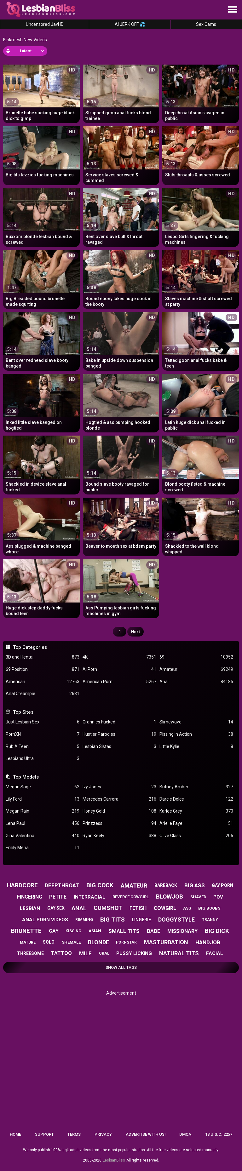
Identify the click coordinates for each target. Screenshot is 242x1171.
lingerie (141, 919)
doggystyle (176, 919)
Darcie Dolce (196, 799)
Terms (74, 1134)
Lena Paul (42, 823)
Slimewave (196, 722)
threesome (30, 953)
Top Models (26, 777)
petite (57, 897)
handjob (207, 942)
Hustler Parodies (119, 734)
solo (49, 942)
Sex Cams (206, 24)
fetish (138, 908)
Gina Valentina (42, 835)
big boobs (209, 908)
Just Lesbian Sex (42, 722)
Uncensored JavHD (45, 24)
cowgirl (165, 908)
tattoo (61, 953)
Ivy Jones (119, 787)
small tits (124, 931)
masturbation (166, 942)
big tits (112, 919)
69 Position (42, 669)
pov (218, 897)
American (42, 681)
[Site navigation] (232, 10)
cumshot (108, 907)
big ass (194, 885)
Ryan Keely (119, 835)
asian (95, 930)
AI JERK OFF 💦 (130, 24)
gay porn (222, 885)
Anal (196, 681)
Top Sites (23, 712)
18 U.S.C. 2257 (218, 1134)
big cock (99, 885)
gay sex (56, 908)
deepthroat (62, 885)
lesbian (30, 908)
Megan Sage (42, 787)
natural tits (179, 953)
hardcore (22, 885)
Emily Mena (42, 847)
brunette (26, 930)
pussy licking (134, 953)
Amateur (196, 669)
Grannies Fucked (119, 722)
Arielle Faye (196, 823)
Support (44, 1134)
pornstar (126, 942)
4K (119, 657)
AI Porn (119, 669)
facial (214, 953)
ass (187, 908)
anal (79, 908)
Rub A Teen (42, 746)
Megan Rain (42, 811)
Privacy (103, 1134)
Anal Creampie (42, 693)
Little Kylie (196, 746)
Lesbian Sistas (119, 746)
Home (15, 1134)
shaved (198, 896)
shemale (71, 942)
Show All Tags (121, 967)
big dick (217, 930)
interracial (89, 897)
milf (85, 953)
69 (196, 657)
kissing (73, 931)
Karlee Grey (196, 811)
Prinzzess (119, 823)
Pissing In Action (196, 734)
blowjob (169, 896)
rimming (84, 919)
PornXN (42, 734)
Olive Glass (196, 835)
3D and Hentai (42, 657)
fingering (29, 897)
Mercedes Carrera (119, 799)
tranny (210, 919)
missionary (182, 931)
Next (135, 631)
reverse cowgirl (130, 896)
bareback (165, 885)
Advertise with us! (146, 1134)
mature (28, 942)
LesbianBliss (114, 1160)
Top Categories (30, 647)
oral (104, 953)
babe (153, 931)
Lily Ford (42, 799)
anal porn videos (45, 920)
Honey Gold (119, 811)
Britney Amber (196, 787)
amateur (134, 885)
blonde (98, 942)
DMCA (185, 1134)
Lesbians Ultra (42, 758)
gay (54, 931)
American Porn (119, 681)
